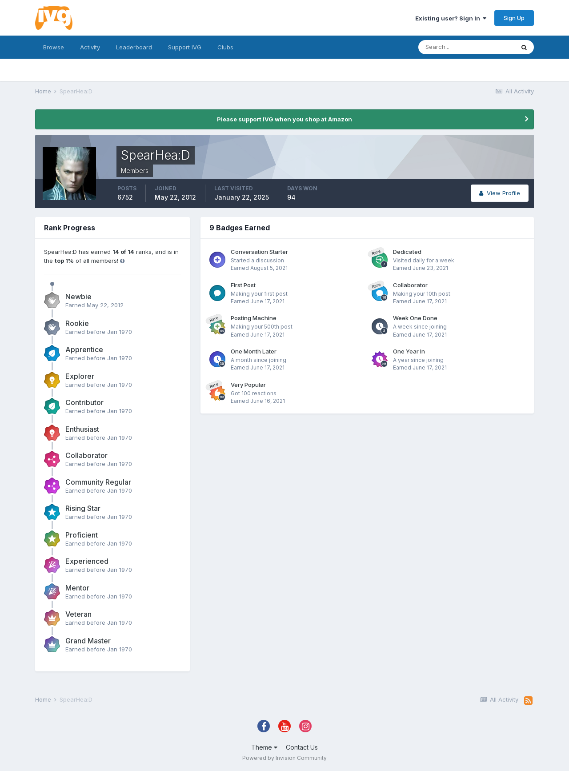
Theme (264, 747)
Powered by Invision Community (284, 758)
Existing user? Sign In (450, 18)
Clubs (225, 47)
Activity (90, 47)
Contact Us (302, 747)
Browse (53, 47)
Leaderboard (134, 47)
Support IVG (184, 47)
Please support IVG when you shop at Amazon (284, 119)
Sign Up (514, 17)
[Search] (466, 47)
